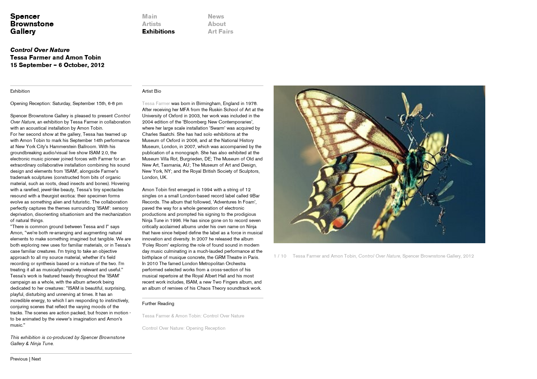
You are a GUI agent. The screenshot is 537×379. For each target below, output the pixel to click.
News (216, 16)
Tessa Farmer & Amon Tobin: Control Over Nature (193, 316)
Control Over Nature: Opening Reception (183, 328)
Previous (19, 359)
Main (149, 16)
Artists (151, 24)
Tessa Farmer (156, 104)
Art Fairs (220, 32)
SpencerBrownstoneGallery (32, 24)
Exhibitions (158, 32)
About (217, 24)
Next (36, 359)
